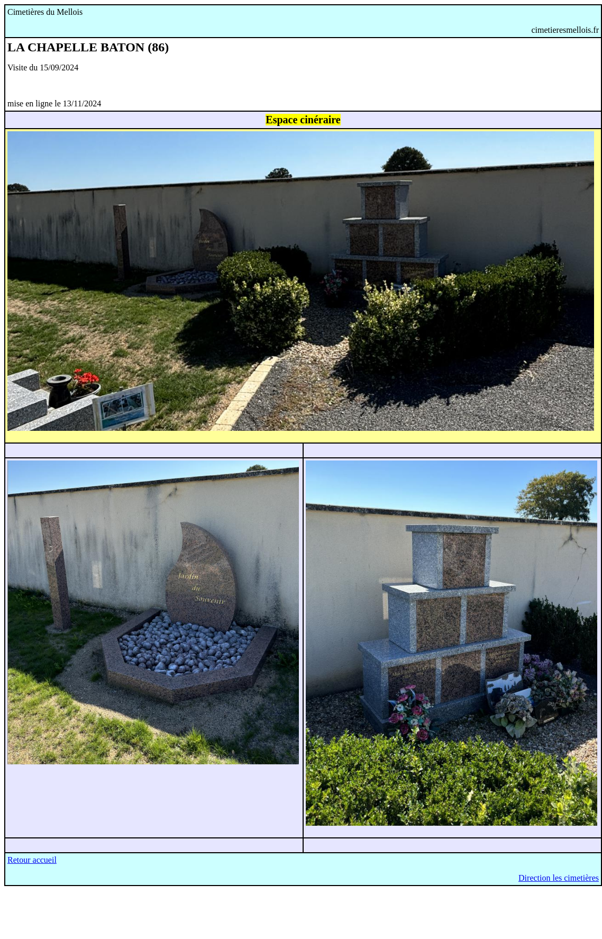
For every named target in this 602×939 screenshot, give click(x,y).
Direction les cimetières (558, 877)
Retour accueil (32, 859)
